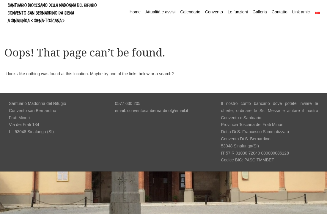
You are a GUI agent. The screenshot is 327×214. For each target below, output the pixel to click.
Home (135, 12)
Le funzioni (238, 12)
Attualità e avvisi (160, 12)
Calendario (190, 12)
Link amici (301, 12)
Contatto (279, 12)
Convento (214, 12)
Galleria (260, 12)
